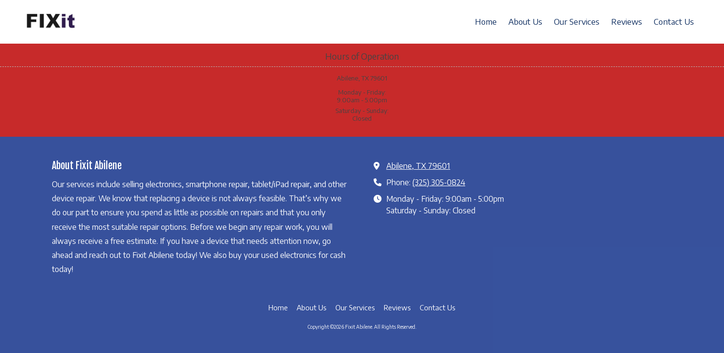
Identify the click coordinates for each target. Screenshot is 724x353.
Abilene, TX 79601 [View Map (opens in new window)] (418, 165)
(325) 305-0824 (438, 182)
